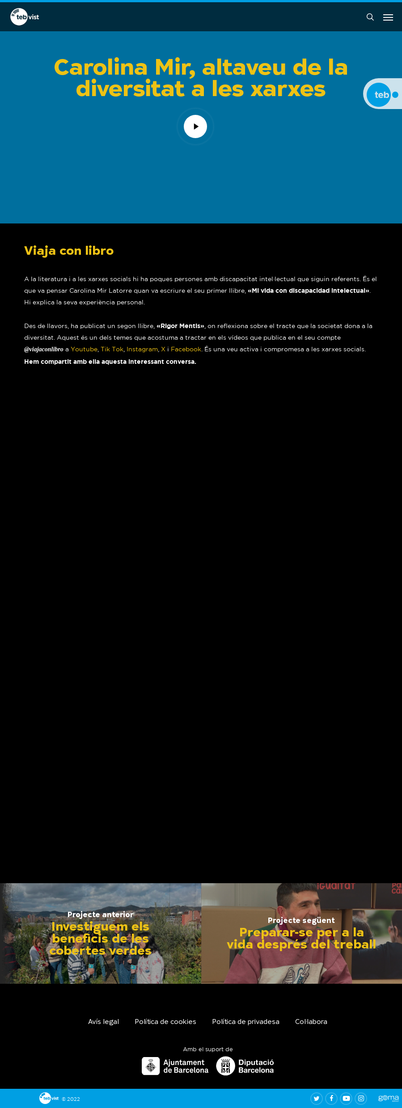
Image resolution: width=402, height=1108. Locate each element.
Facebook (186, 349)
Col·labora (311, 1022)
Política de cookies (165, 1022)
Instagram (142, 349)
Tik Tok (112, 349)
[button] (388, 17)
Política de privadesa (245, 1022)
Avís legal (103, 1022)
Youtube (84, 349)
